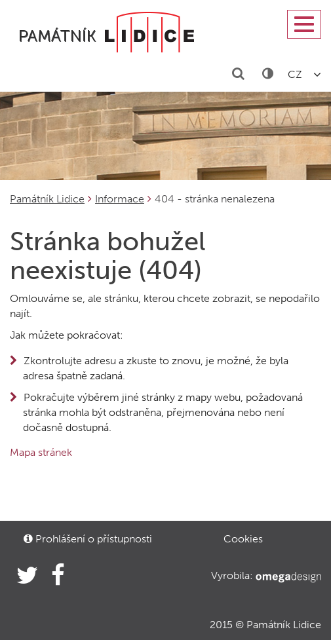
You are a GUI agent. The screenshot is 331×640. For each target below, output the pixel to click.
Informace (119, 199)
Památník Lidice (47, 199)
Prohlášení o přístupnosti (88, 539)
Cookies (243, 539)
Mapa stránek (41, 452)
